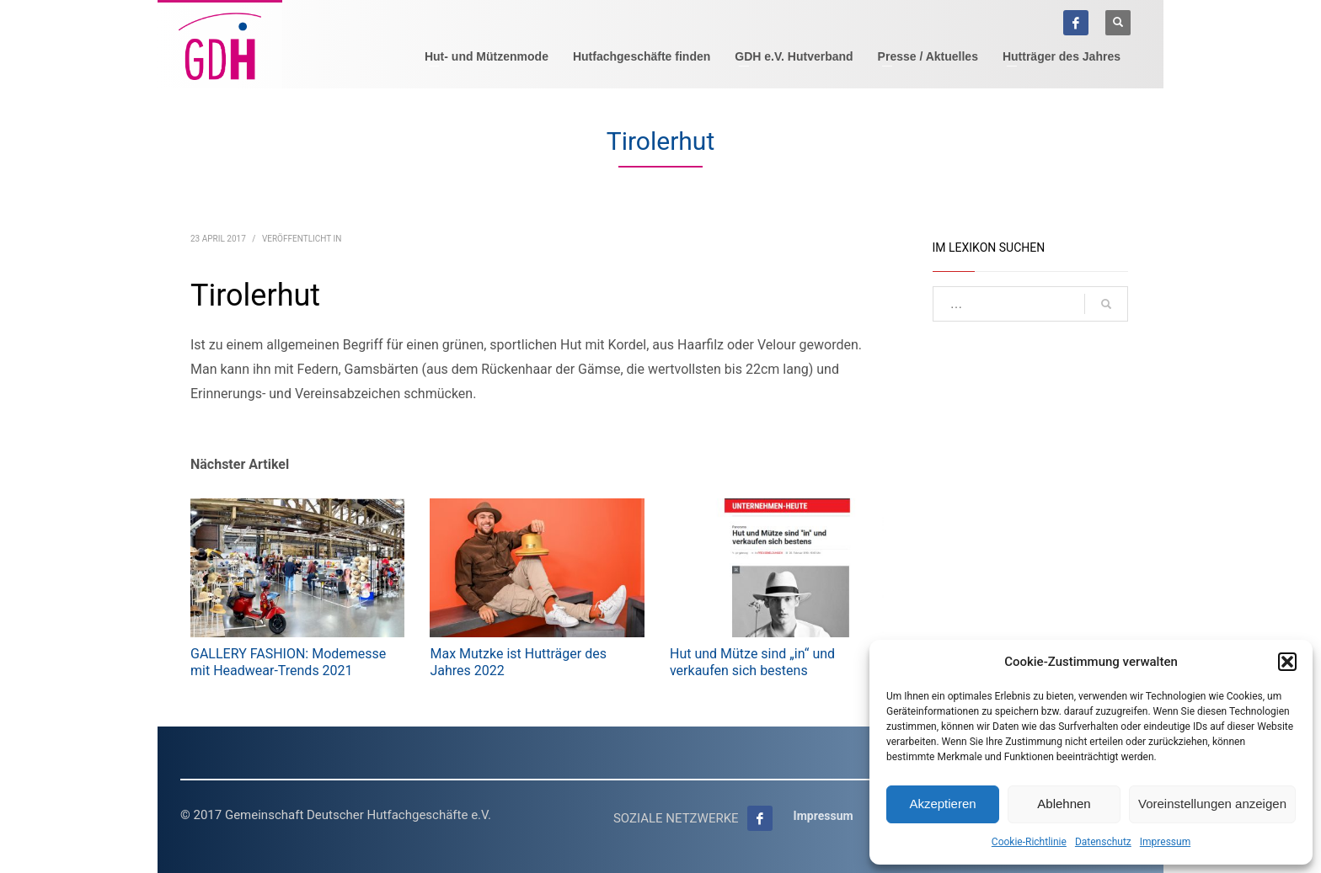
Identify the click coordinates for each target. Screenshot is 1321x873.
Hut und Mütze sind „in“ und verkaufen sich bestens (752, 662)
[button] (1287, 661)
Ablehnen (1063, 803)
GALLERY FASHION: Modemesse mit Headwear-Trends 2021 (288, 662)
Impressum (1165, 842)
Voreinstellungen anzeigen (1212, 803)
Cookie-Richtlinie (1029, 842)
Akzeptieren (942, 803)
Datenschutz (1103, 842)
